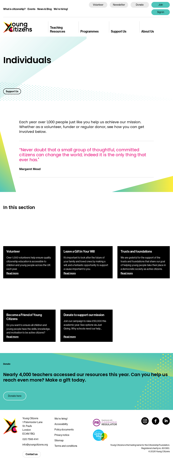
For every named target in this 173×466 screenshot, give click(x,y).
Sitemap (58, 440)
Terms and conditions (65, 445)
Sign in (160, 12)
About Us (147, 31)
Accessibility (61, 424)
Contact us (32, 454)
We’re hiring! (61, 9)
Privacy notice (61, 435)
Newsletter (119, 4)
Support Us (118, 31)
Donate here (14, 395)
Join (160, 4)
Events (31, 9)
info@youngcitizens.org (35, 444)
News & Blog (44, 9)
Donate (140, 4)
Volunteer (98, 4)
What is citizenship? (14, 9)
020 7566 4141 (30, 439)
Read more (12, 273)
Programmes (89, 31)
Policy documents (64, 429)
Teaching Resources (57, 29)
